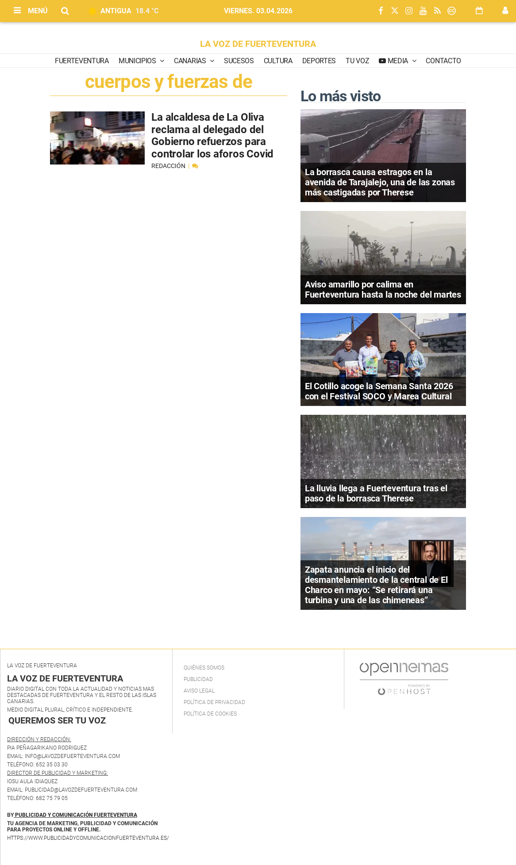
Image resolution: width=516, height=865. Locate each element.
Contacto (443, 61)
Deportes (319, 61)
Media (398, 61)
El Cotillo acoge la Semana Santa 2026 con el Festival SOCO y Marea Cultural (379, 391)
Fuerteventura (82, 61)
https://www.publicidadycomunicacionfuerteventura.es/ (88, 838)
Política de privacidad (214, 702)
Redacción (169, 165)
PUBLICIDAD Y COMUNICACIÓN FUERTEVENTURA (76, 815)
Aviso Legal (199, 691)
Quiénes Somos (204, 668)
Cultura (278, 61)
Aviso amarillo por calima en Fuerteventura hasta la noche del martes (383, 289)
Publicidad (198, 679)
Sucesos (239, 61)
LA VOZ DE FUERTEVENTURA (258, 43)
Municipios (138, 61)
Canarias (191, 61)
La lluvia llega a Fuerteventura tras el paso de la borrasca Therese (376, 493)
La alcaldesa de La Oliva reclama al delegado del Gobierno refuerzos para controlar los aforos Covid (212, 135)
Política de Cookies (210, 714)
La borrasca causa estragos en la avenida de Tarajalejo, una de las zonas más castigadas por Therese (380, 182)
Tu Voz (357, 61)
